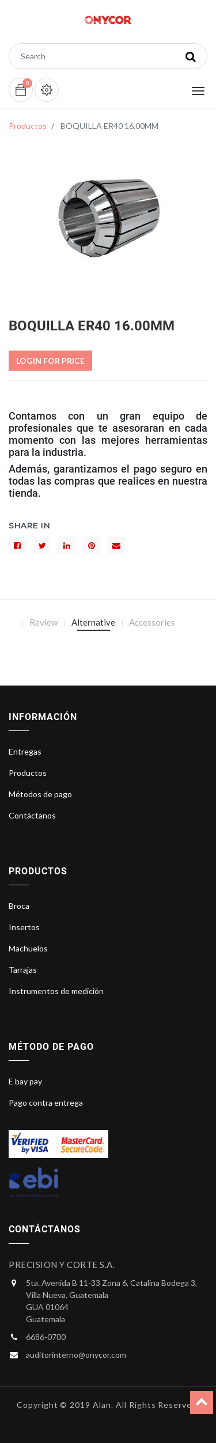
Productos (28, 126)
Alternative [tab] (93, 622)
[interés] (91, 545)
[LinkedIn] (66, 545)
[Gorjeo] (42, 545)
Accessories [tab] (152, 622)
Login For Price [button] (50, 360)
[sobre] (116, 545)
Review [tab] (43, 622)
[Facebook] (17, 545)
